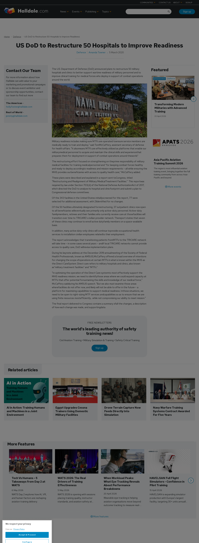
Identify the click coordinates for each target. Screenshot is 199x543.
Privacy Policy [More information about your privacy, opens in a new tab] (19, 539)
